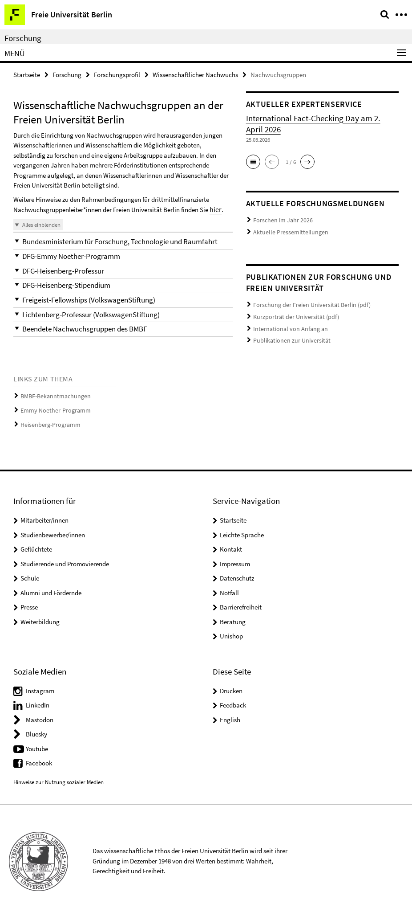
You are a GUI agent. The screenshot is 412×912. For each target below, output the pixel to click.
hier (215, 208)
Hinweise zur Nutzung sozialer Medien (58, 776)
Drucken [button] (231, 685)
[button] (123, 241)
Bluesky (36, 728)
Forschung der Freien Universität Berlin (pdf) (306, 302)
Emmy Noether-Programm (52, 406)
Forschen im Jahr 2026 (280, 219)
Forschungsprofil (117, 74)
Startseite (26, 74)
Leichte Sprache (242, 529)
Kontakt (231, 543)
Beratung (233, 616)
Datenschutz (237, 572)
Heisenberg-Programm (48, 419)
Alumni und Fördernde (50, 587)
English (230, 714)
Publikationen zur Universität (288, 335)
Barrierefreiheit (241, 601)
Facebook (39, 757)
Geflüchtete (36, 543)
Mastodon (39, 714)
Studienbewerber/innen (52, 529)
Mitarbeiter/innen (44, 514)
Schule (29, 572)
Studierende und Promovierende (64, 558)
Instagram (40, 685)
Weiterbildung (40, 616)
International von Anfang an (287, 324)
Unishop (231, 630)
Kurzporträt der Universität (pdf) (292, 313)
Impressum (235, 558)
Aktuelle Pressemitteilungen (286, 230)
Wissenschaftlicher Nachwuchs (195, 74)
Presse (29, 601)
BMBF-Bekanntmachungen (52, 393)
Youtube (37, 743)
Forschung (22, 38)
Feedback (233, 699)
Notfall (229, 587)
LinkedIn (37, 699)
